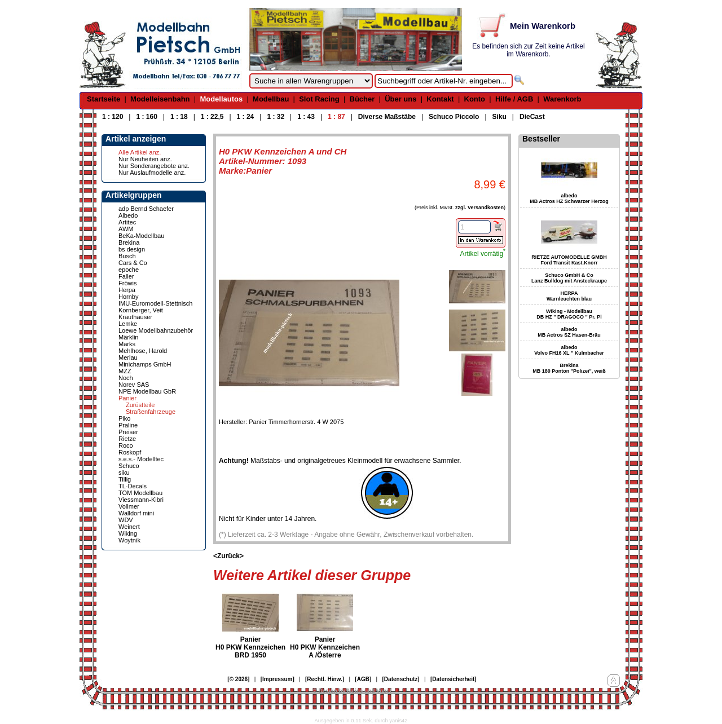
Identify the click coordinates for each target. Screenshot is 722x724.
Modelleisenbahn (160, 99)
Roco (125, 445)
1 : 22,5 (212, 117)
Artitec (127, 222)
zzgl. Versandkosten (479, 207)
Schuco (128, 465)
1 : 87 (336, 117)
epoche (128, 269)
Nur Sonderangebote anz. (154, 165)
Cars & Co (132, 262)
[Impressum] (277, 679)
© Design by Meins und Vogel (351, 691)
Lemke (127, 323)
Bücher (362, 99)
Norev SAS (133, 384)
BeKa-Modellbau (141, 235)
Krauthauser (135, 317)
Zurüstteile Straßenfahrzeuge (150, 408)
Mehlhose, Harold (142, 350)
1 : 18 (179, 117)
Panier (127, 398)
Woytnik (129, 540)
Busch (127, 256)
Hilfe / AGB (514, 99)
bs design (131, 249)
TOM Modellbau (140, 492)
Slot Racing (319, 99)
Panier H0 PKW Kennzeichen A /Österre (325, 647)
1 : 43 (306, 117)
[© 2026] (238, 679)
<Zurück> (228, 556)
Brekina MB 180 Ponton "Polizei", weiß (569, 368)
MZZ (124, 371)
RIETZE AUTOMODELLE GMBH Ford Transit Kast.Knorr (569, 260)
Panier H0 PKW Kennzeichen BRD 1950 (250, 647)
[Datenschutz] (401, 679)
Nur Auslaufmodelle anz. (152, 172)
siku (124, 472)
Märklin (128, 337)
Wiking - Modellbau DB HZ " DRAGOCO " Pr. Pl (569, 314)
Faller (126, 276)
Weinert (129, 526)
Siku (499, 117)
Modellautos (221, 99)
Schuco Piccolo (454, 117)
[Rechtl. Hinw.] (324, 679)
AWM (125, 229)
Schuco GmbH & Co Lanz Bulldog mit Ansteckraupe (569, 278)
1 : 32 (275, 117)
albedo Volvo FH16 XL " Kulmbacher (569, 350)
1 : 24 (245, 117)
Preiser (128, 432)
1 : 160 (146, 117)
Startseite (103, 99)
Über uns (400, 99)
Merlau (128, 357)
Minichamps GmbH (144, 364)
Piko (124, 418)
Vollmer (128, 506)
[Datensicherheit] (453, 679)
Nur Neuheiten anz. (145, 159)
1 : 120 (112, 117)
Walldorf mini (136, 513)
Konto (475, 99)
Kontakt (440, 99)
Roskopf (129, 452)
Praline (128, 425)
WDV (125, 519)
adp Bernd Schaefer (146, 208)
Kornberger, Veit (140, 310)
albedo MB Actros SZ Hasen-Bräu (569, 332)
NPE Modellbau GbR (147, 391)
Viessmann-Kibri (141, 499)
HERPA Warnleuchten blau (569, 296)
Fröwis (127, 283)
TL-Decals (132, 486)
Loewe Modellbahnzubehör (155, 330)
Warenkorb (562, 99)
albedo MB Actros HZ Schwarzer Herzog (569, 198)
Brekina (128, 242)
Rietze (127, 438)
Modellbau (271, 99)
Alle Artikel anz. (139, 152)
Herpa (126, 289)
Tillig (124, 479)
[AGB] (363, 679)
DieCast (532, 117)
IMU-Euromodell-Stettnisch (155, 303)
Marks (126, 344)
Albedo (128, 215)
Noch (125, 377)
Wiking (127, 533)
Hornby (128, 296)
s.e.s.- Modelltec (141, 459)
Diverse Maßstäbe (387, 117)
